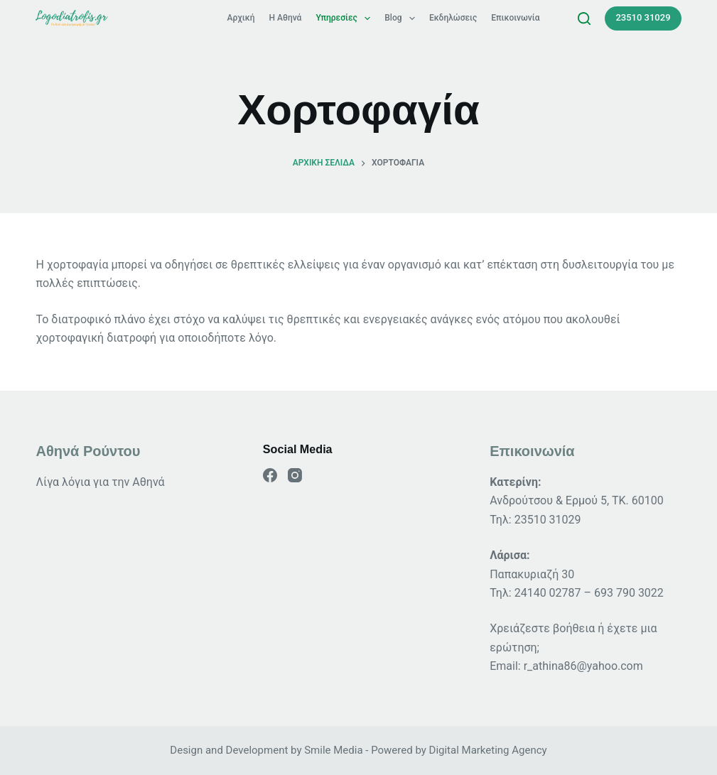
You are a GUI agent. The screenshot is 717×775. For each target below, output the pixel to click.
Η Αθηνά (285, 18)
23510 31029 (642, 17)
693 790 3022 (629, 593)
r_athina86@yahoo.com (583, 666)
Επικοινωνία (515, 18)
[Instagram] (295, 475)
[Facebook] (270, 475)
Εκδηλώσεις (453, 18)
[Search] (584, 18)
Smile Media (333, 750)
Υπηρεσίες (346, 18)
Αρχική (241, 18)
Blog (402, 18)
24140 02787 (547, 593)
